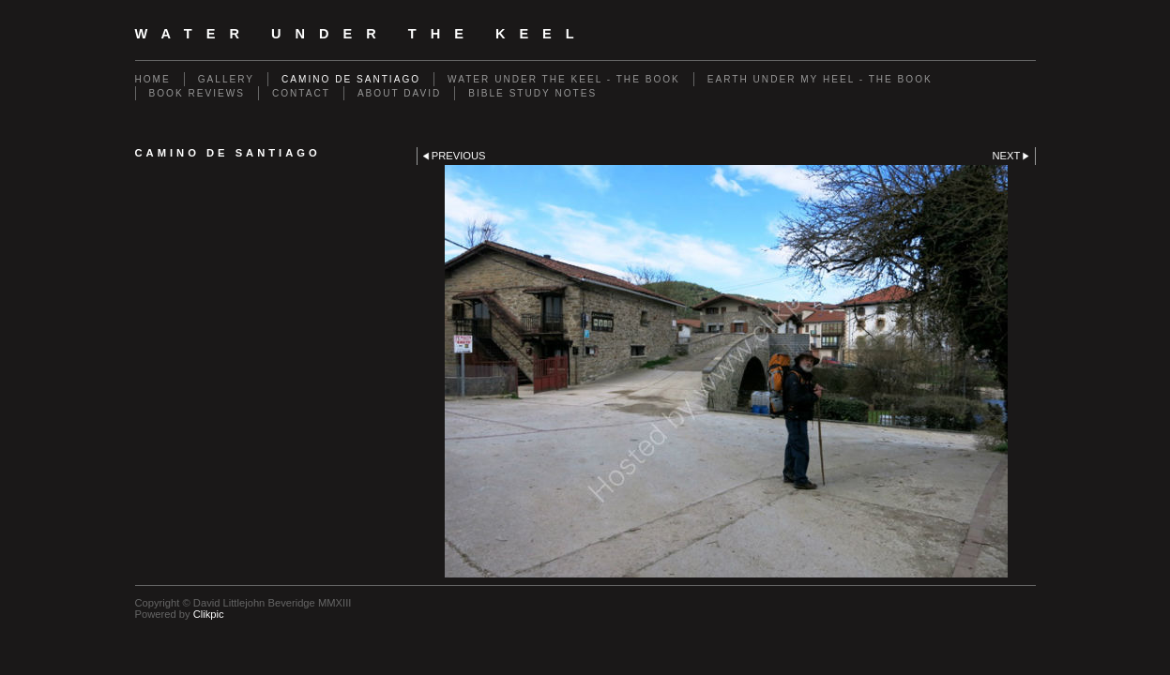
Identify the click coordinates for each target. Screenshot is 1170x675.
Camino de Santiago (350, 79)
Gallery (226, 79)
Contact (301, 93)
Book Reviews (197, 93)
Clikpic (208, 614)
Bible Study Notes (532, 93)
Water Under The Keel (361, 33)
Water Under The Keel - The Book (564, 79)
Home (153, 79)
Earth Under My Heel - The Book (820, 79)
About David (399, 93)
